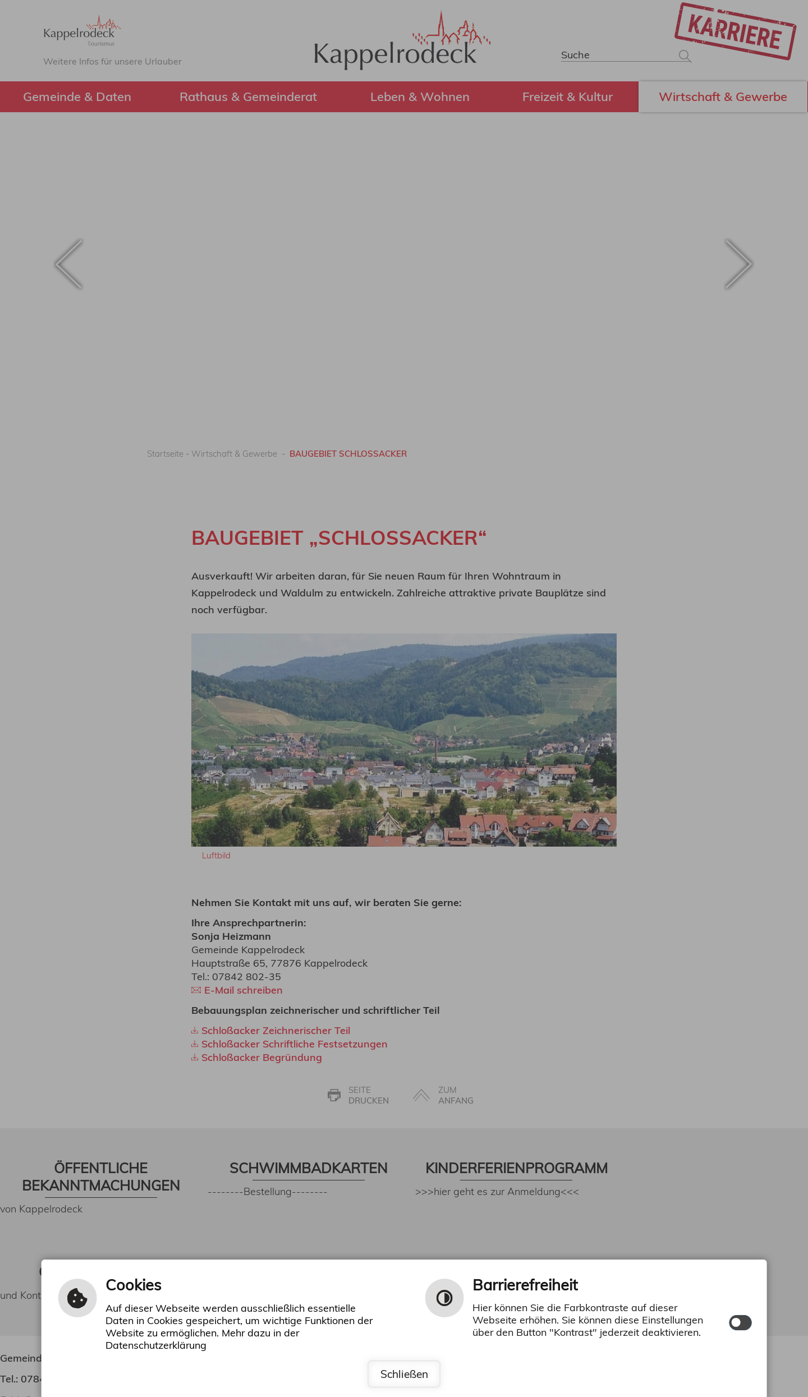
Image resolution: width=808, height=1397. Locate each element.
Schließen (404, 1374)
